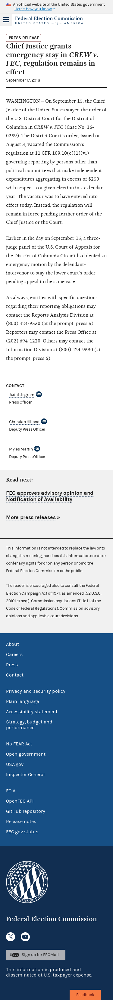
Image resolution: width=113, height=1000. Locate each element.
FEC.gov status (22, 831)
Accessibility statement (32, 711)
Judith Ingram (21, 394)
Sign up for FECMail (40, 954)
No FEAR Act (19, 744)
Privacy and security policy (35, 691)
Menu (6, 20)
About (12, 644)
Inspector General (25, 774)
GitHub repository (25, 811)
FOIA (10, 791)
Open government (26, 754)
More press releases (30, 517)
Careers (14, 654)
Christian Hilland (24, 422)
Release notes (21, 821)
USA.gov (15, 764)
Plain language (22, 701)
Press (12, 664)
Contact (15, 675)
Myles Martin (21, 449)
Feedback (85, 994)
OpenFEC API (19, 801)
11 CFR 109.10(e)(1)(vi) (62, 153)
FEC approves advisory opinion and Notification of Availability (49, 496)
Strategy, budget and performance (29, 724)
